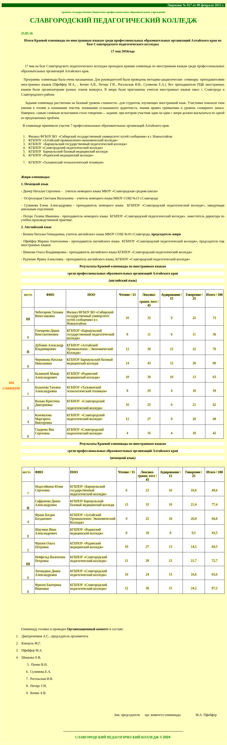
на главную (11, 385)
